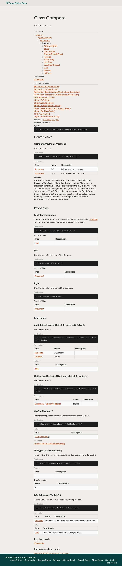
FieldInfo (93, 219)
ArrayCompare (51, 46)
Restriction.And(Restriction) (46, 86)
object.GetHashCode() (44, 111)
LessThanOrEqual (52, 65)
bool (37, 243)
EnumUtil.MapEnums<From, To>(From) (51, 553)
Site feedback (68, 560)
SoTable (38, 357)
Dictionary (39, 404)
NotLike (47, 70)
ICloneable (39, 79)
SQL (57, 120)
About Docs (97, 560)
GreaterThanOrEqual (53, 54)
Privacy (56, 560)
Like (46, 68)
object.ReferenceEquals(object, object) (52, 108)
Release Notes (44, 560)
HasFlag (47, 57)
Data (53, 120)
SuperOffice (47, 120)
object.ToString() (41, 100)
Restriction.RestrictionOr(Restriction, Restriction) (56, 95)
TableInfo (39, 353)
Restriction (45, 40)
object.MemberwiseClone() (46, 116)
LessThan (48, 62)
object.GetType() (42, 114)
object (39, 35)
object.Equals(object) (44, 103)
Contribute (110, 560)
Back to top (112, 563)
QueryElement (45, 38)
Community (29, 560)
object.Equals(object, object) (47, 105)
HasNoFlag (49, 59)
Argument (39, 169)
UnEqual (47, 73)
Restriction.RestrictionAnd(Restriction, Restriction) (57, 92)
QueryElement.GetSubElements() (49, 444)
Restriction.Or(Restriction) (46, 89)
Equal (46, 48)
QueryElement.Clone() (44, 97)
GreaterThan (49, 51)
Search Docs (83, 560)
